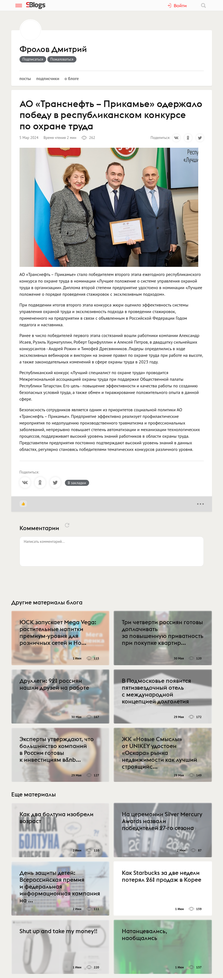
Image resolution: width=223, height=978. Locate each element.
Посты (25, 78)
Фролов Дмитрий (53, 49)
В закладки (77, 482)
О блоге (72, 78)
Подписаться (33, 59)
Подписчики (47, 78)
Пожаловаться (61, 59)
